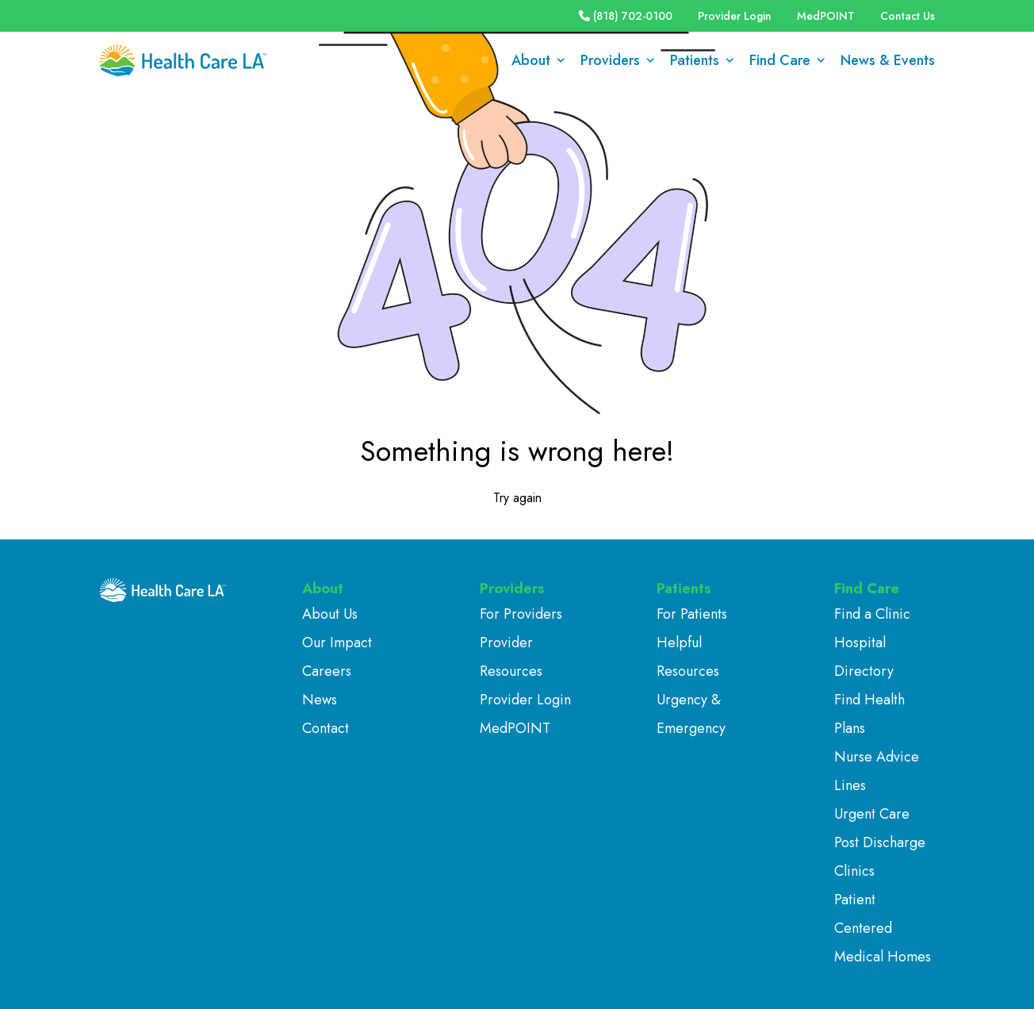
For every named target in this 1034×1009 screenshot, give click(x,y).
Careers (326, 671)
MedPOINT (826, 16)
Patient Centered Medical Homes (882, 928)
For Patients (692, 614)
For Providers (521, 614)
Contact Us (907, 16)
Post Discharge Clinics (879, 856)
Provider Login (735, 16)
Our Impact (337, 642)
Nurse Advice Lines (876, 771)
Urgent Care (872, 814)
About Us (330, 614)
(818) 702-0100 (625, 16)
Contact (325, 728)
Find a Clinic (872, 614)
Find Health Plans (869, 714)
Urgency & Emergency (691, 714)
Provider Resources (511, 656)
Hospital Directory (864, 656)
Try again (517, 498)
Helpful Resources (688, 656)
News (319, 699)
